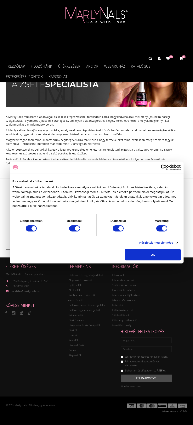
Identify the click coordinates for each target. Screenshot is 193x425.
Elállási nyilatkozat (122, 313)
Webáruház (114, 67)
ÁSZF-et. (161, 374)
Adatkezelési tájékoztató (126, 298)
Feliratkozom (146, 381)
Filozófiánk (41, 67)
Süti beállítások (120, 318)
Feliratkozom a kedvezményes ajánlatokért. (140, 366)
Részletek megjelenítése (156, 242)
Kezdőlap (16, 67)
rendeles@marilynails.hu (25, 294)
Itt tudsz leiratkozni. (131, 389)
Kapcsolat (57, 77)
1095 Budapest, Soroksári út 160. (30, 284)
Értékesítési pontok (24, 77)
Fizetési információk (123, 293)
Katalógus (140, 67)
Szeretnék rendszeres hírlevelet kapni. (144, 360)
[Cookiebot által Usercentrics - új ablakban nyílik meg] (164, 167)
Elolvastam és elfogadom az (143, 374)
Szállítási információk (124, 288)
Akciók (92, 67)
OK (153, 254)
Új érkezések (69, 67)
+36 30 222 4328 (20, 289)
